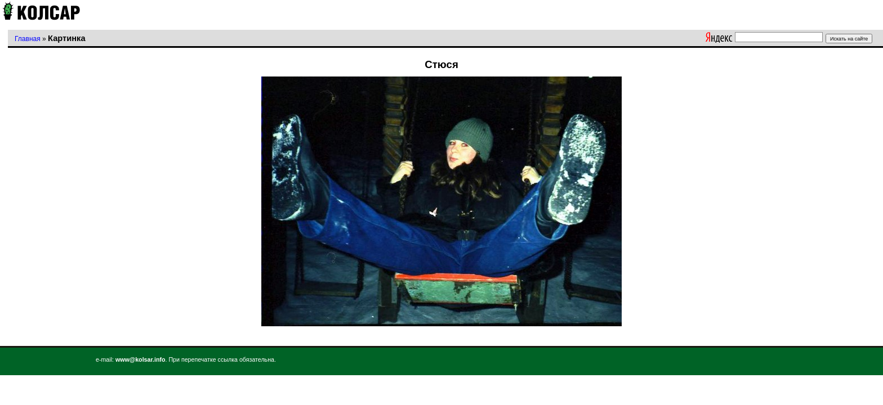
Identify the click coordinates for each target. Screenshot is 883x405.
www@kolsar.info (140, 359)
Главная (28, 39)
